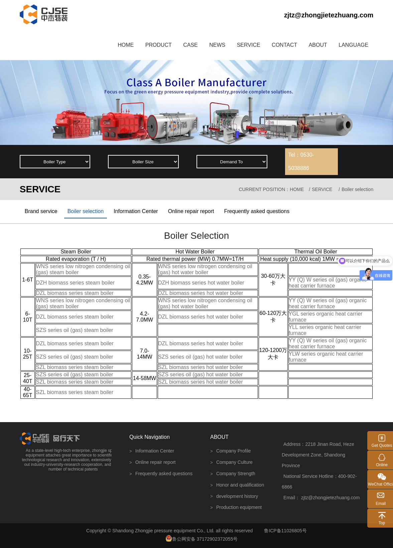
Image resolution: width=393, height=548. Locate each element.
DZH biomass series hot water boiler (201, 283)
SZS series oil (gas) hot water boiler (200, 357)
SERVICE (248, 45)
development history (234, 496)
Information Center (136, 211)
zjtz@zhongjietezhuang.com (328, 15)
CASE (190, 45)
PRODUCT (158, 45)
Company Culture (231, 462)
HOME (126, 45)
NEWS (217, 45)
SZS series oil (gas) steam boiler (74, 330)
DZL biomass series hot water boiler (200, 293)
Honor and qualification (237, 485)
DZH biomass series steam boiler (75, 283)
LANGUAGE (353, 45)
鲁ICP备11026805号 (285, 530)
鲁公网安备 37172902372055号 (201, 538)
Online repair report (191, 211)
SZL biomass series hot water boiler (200, 367)
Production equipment (236, 507)
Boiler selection (86, 211)
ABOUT (318, 45)
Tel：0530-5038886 (301, 161)
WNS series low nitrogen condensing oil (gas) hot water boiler (205, 269)
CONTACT (284, 45)
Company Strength (232, 474)
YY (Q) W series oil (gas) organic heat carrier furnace (328, 283)
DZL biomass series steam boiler (74, 293)
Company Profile (230, 451)
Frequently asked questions (256, 211)
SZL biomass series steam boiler (74, 367)
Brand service (41, 211)
